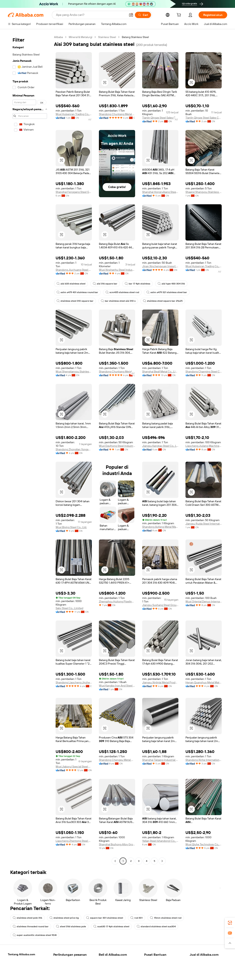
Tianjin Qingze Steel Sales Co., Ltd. (160, 117)
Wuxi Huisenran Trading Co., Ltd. (74, 114)
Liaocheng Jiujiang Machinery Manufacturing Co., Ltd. (203, 445)
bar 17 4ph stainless (137, 283)
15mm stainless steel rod (165, 917)
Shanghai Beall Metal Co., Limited (160, 371)
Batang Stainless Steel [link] (135, 37)
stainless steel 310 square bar (75, 300)
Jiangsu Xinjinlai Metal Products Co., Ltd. (160, 682)
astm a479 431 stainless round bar (77, 292)
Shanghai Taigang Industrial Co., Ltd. (160, 759)
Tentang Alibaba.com (21, 954)
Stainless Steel (107, 37)
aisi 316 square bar (105, 283)
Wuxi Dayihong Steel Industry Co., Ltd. (117, 445)
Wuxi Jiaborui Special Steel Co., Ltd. (74, 766)
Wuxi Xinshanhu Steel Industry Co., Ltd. (117, 269)
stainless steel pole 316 (27, 917)
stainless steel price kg (64, 917)
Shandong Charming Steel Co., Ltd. (203, 371)
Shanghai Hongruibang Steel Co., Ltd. (160, 191)
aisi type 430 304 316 (171, 283)
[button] (131, 15)
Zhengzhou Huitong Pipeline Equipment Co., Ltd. (117, 601)
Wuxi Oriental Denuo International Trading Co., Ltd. (203, 601)
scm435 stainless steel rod (122, 292)
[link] (230, 923)
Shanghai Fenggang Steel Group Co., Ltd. (74, 191)
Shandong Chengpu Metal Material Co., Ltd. (117, 759)
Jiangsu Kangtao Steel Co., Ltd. (160, 445)
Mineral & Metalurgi (80, 37)
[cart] (180, 15)
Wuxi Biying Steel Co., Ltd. (71, 527)
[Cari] (143, 15)
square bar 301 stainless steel (104, 917)
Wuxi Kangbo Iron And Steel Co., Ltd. (117, 685)
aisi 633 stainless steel (71, 283)
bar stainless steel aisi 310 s (118, 300)
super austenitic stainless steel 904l (35, 935)
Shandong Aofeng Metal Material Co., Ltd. (160, 526)
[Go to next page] (162, 861)
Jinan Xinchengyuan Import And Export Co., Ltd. (160, 266)
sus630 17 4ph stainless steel (111, 926)
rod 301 (136, 917)
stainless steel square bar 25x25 (163, 300)
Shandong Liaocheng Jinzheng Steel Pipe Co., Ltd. (74, 682)
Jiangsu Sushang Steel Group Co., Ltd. (160, 605)
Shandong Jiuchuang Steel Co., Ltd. (74, 269)
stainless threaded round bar (31, 926)
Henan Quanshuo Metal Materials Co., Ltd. (203, 682)
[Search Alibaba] (91, 15)
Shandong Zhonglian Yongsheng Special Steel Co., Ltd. (74, 449)
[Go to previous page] (115, 861)
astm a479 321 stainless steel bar (166, 292)
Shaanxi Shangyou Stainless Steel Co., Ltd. (203, 191)
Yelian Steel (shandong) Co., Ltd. (160, 840)
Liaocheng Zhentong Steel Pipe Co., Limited (74, 840)
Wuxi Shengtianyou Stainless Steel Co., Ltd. (74, 371)
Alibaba (58, 37)
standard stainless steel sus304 (156, 926)
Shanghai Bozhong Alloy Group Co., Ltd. (117, 844)
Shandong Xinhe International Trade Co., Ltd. (203, 759)
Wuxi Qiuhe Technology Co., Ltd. (203, 844)
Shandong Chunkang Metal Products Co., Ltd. (117, 114)
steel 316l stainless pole (71, 926)
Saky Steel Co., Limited (69, 608)
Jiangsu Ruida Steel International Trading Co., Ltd (203, 523)
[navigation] (29, 449)
